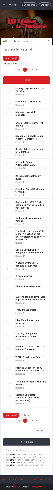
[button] (36, 69)
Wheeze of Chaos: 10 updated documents (26, 264)
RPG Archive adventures (28, 286)
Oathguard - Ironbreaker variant (28, 219)
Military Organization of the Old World (29, 89)
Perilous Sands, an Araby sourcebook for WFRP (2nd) (30, 369)
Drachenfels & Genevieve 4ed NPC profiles (30, 150)
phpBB (16, 487)
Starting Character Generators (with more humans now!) (27, 397)
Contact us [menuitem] (40, 479)
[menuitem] (12, 4)
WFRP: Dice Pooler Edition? (30, 356)
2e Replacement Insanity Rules (28, 177)
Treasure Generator (25, 309)
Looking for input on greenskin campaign (26, 334)
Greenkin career (23, 275)
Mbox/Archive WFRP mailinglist (26, 113)
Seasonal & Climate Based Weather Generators (29, 137)
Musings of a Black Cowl (28, 101)
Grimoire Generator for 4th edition (29, 124)
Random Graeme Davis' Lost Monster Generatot (30, 347)
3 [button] (32, 69)
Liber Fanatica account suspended (27, 321)
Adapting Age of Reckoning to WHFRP (30, 190)
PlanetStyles (36, 487)
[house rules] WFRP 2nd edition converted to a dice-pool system (30, 204)
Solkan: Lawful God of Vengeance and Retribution (29, 251)
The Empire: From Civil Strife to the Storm (30, 382)
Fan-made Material (17, 49)
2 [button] (28, 69)
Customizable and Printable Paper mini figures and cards (30, 298)
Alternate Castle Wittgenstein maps (25, 163)
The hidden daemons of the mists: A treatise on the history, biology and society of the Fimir (30, 234)
